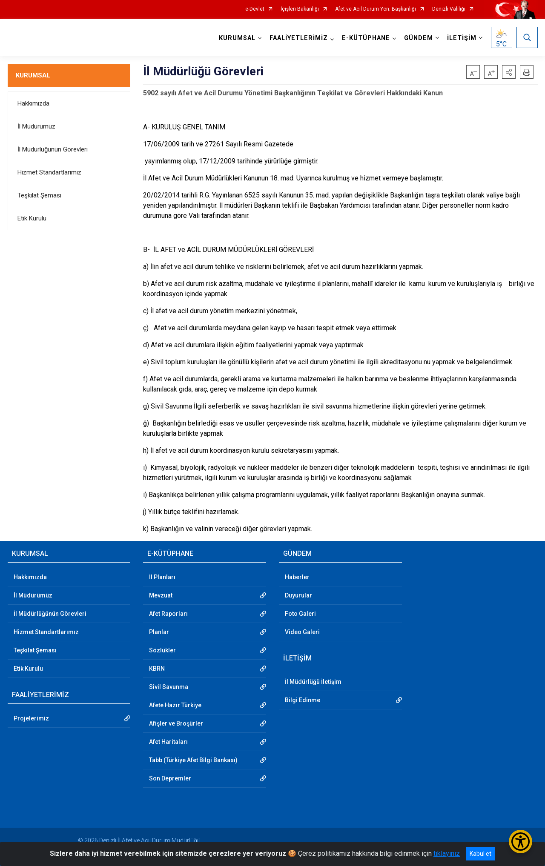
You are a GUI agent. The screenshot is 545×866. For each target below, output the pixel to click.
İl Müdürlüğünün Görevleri (52, 149)
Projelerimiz (31, 718)
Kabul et (480, 853)
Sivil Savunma (168, 686)
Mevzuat (160, 595)
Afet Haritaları (168, 741)
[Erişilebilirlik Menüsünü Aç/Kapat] (520, 841)
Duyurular (298, 595)
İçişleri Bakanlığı (300, 9)
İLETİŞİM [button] (461, 38)
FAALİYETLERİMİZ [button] (299, 38)
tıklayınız (446, 853)
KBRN (157, 668)
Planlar (159, 632)
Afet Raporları (168, 613)
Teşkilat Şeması (39, 195)
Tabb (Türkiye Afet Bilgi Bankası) (193, 760)
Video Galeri (302, 632)
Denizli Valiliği (448, 9)
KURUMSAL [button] (237, 38)
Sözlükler (162, 650)
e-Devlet (254, 9)
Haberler (297, 577)
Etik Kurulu (31, 218)
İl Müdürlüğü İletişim (313, 681)
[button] (509, 72)
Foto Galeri (300, 613)
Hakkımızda (33, 103)
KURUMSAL (33, 75)
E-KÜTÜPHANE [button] (366, 38)
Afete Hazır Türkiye (175, 705)
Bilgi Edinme (302, 700)
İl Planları (162, 577)
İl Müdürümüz (36, 126)
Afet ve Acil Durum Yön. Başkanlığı (375, 9)
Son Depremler (170, 778)
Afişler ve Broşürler (176, 723)
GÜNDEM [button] (418, 38)
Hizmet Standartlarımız (49, 172)
